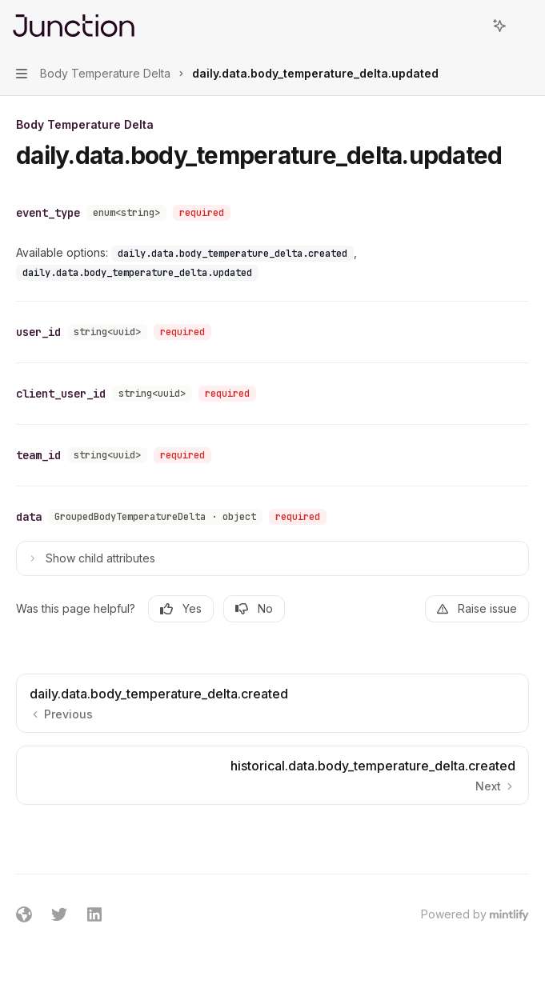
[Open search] (470, 25)
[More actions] (524, 25)
